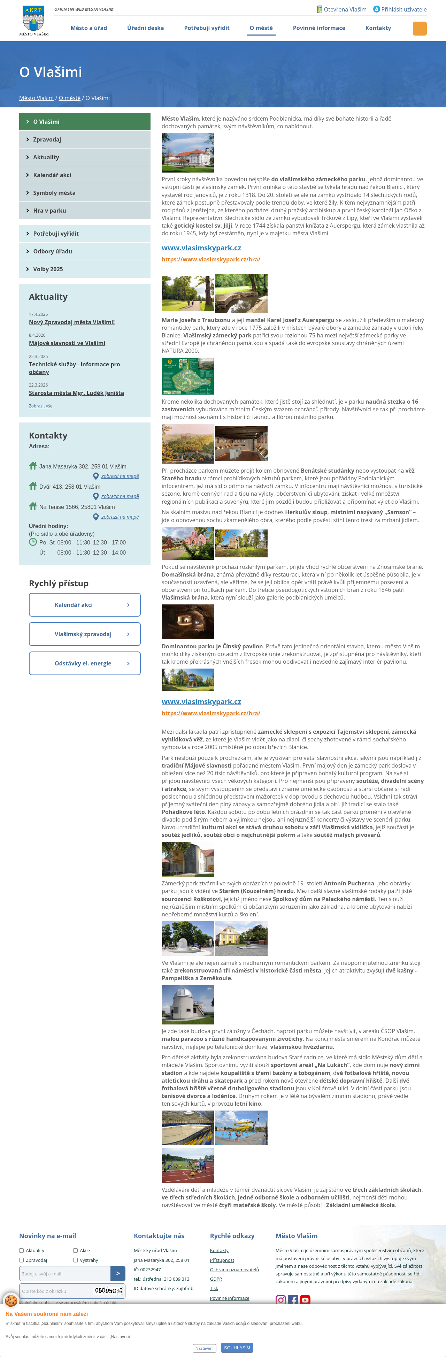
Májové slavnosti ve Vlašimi (67, 343)
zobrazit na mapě (120, 476)
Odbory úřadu (52, 251)
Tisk (214, 1288)
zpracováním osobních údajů (90, 1302)
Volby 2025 (48, 269)
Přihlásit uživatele (404, 9)
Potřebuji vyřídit (56, 233)
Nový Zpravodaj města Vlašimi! (72, 322)
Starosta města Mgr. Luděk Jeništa (76, 393)
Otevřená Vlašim (345, 9)
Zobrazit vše (41, 406)
